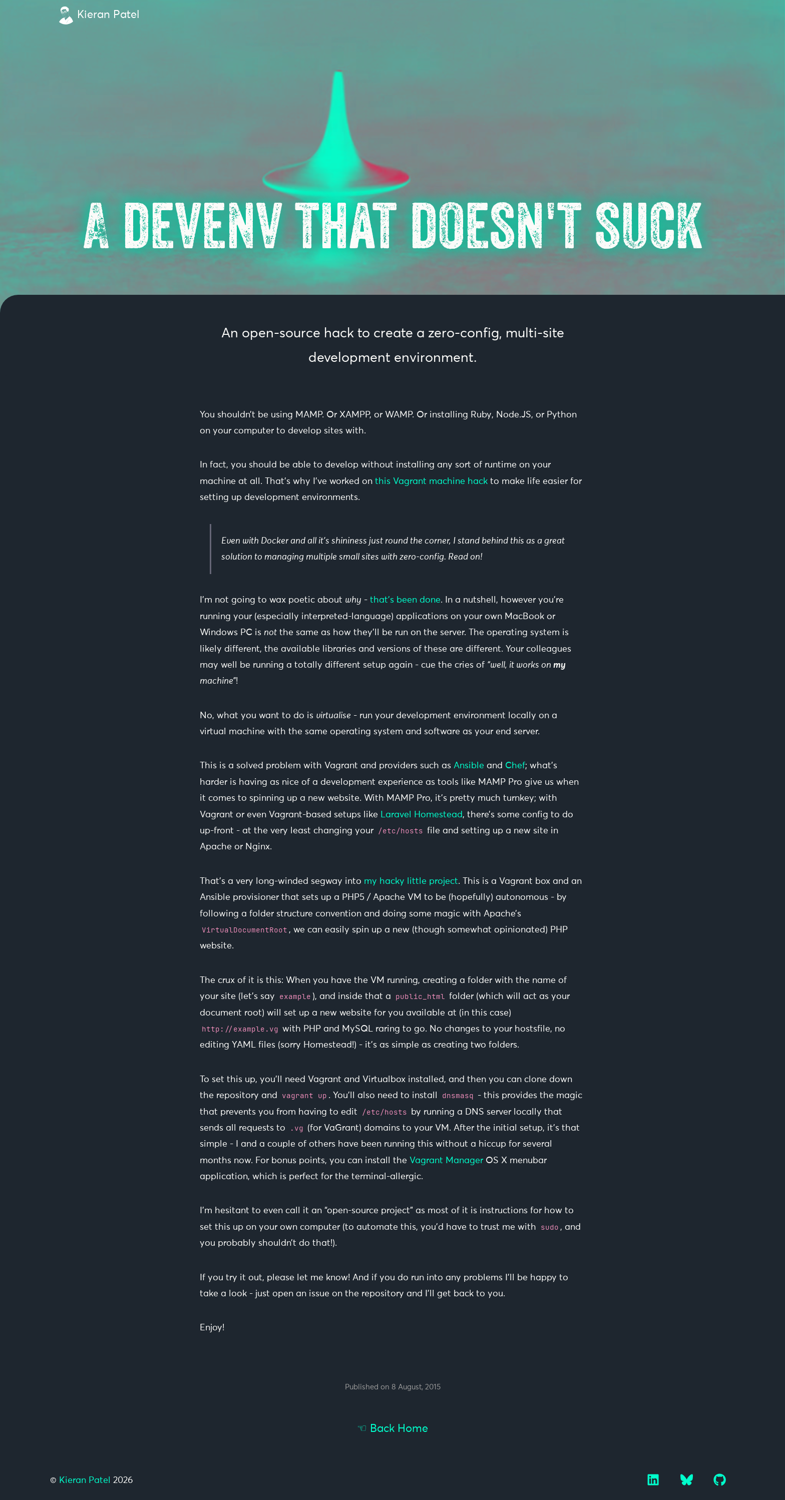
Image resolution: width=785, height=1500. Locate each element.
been (407, 600)
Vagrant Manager (446, 1160)
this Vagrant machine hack (431, 481)
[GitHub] (719, 1483)
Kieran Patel (108, 15)
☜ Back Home (392, 1428)
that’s (382, 600)
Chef (515, 765)
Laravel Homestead (421, 814)
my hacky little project (411, 881)
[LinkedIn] (654, 1483)
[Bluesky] (687, 1483)
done (430, 600)
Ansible (469, 765)
